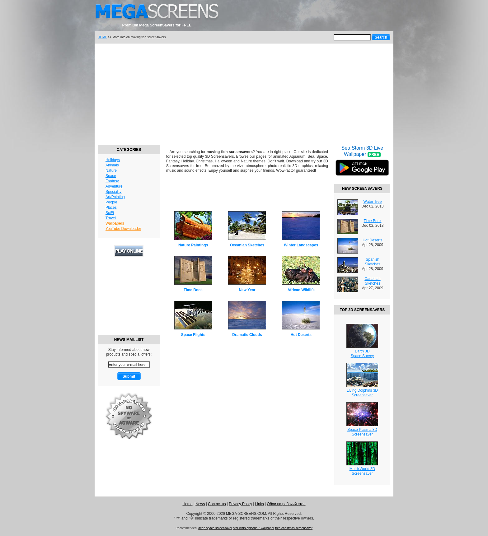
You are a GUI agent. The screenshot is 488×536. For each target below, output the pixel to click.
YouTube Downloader (123, 228)
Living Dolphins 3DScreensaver (362, 392)
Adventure (114, 186)
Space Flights (193, 335)
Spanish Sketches (372, 261)
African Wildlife (301, 290)
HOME (102, 37)
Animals (112, 165)
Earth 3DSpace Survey (362, 353)
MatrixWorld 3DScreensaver (362, 471)
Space (111, 176)
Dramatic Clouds (247, 335)
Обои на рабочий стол (286, 504)
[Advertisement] (244, 93)
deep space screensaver (215, 528)
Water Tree (373, 201)
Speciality (113, 191)
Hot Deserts (301, 335)
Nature (111, 170)
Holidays (113, 160)
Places (111, 207)
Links (259, 504)
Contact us (217, 504)
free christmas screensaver (293, 528)
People (111, 202)
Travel (111, 218)
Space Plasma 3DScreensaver (362, 431)
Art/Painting (115, 197)
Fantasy (112, 181)
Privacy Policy (240, 504)
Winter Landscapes (301, 245)
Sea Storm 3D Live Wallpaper (362, 164)
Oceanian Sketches (247, 245)
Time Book (193, 290)
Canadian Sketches (372, 281)
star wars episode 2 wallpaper (253, 528)
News (200, 504)
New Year (247, 290)
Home (187, 504)
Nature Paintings (193, 245)
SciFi (110, 213)
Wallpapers (115, 223)
